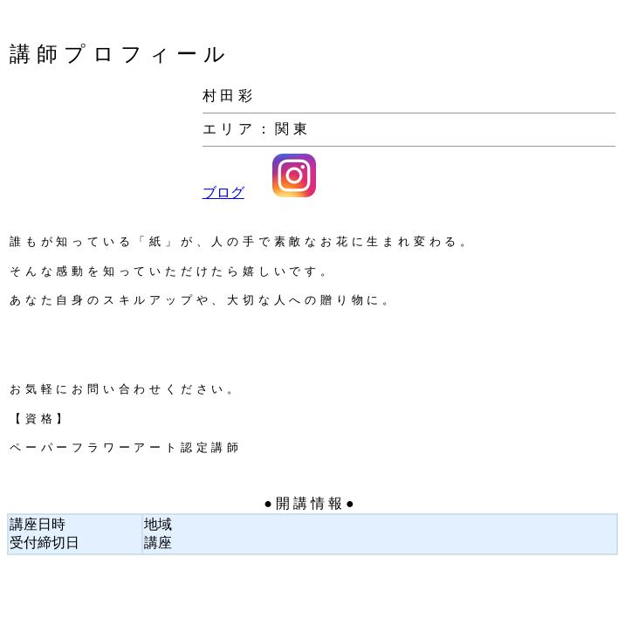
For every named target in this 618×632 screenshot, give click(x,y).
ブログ (223, 192)
